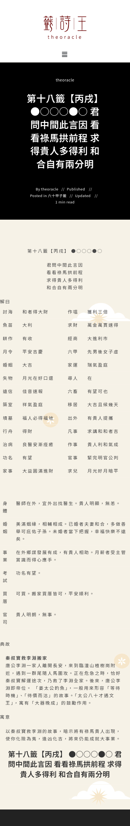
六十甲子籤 (57, 195)
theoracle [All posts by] (65, 80)
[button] (65, 54)
